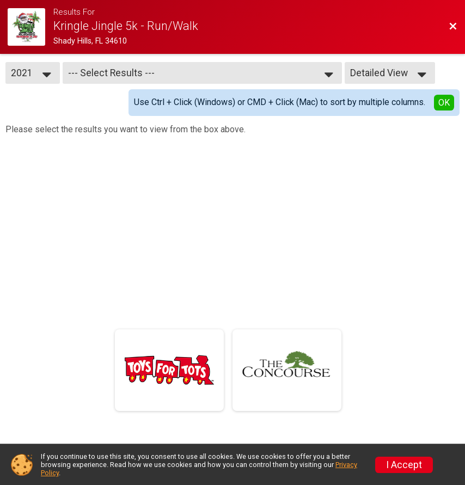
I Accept (404, 464)
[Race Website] (30, 27)
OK (444, 102)
